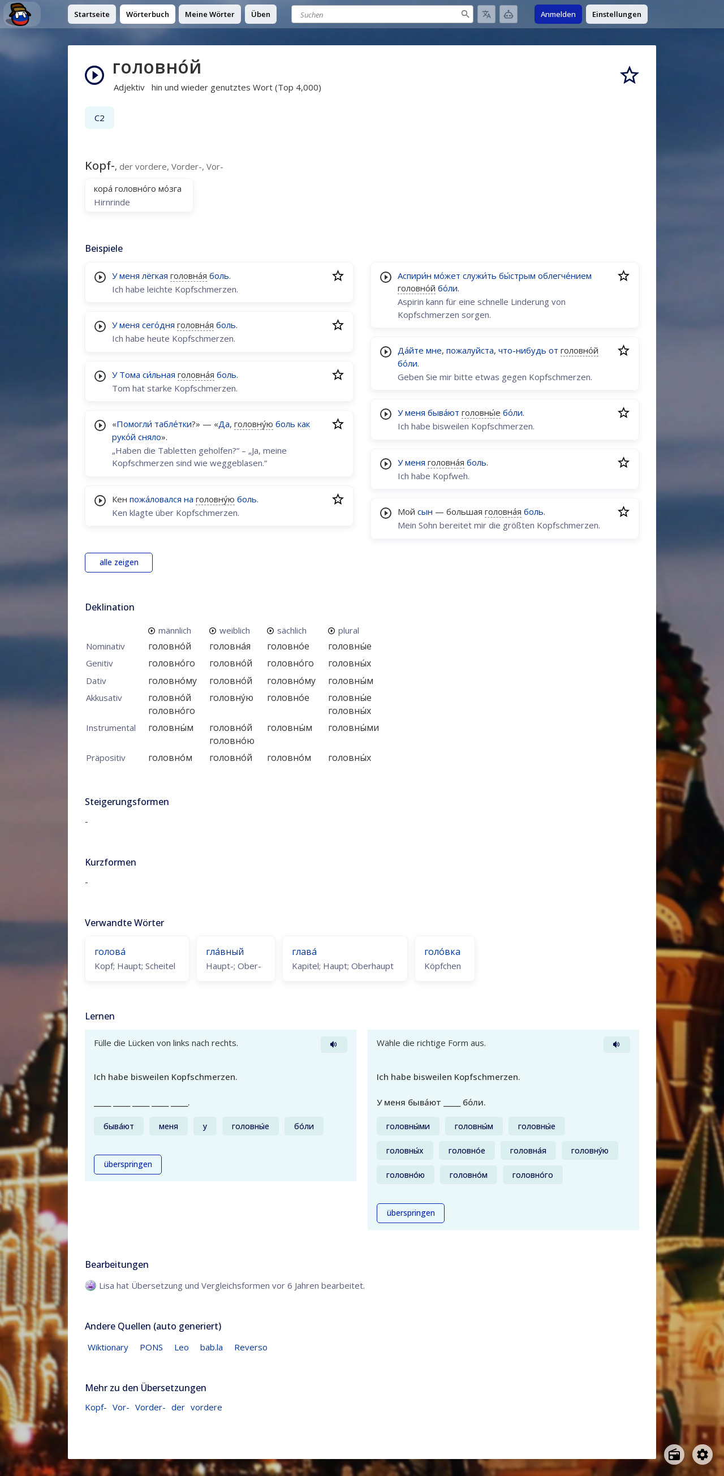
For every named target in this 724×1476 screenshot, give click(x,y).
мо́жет (447, 275)
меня (129, 275)
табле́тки (173, 423)
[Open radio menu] (674, 1454)
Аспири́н (415, 275)
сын (425, 511)
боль (219, 275)
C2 (99, 117)
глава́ (304, 951)
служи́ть (480, 275)
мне (434, 350)
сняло (149, 436)
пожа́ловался (156, 499)
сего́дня (158, 324)
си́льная (159, 374)
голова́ (110, 951)
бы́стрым (517, 275)
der (178, 1407)
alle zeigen (119, 562)
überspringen (128, 1164)
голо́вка (442, 951)
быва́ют (443, 412)
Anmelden (558, 14)
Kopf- (96, 1407)
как (304, 423)
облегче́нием (565, 275)
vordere (206, 1407)
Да (224, 423)
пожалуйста (470, 350)
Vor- (121, 1407)
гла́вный (225, 951)
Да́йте (411, 350)
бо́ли (448, 288)
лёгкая (155, 275)
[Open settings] (702, 1454)
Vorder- (150, 1407)
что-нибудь (522, 350)
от (553, 350)
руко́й (124, 436)
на (188, 499)
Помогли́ (134, 423)
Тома (129, 374)
